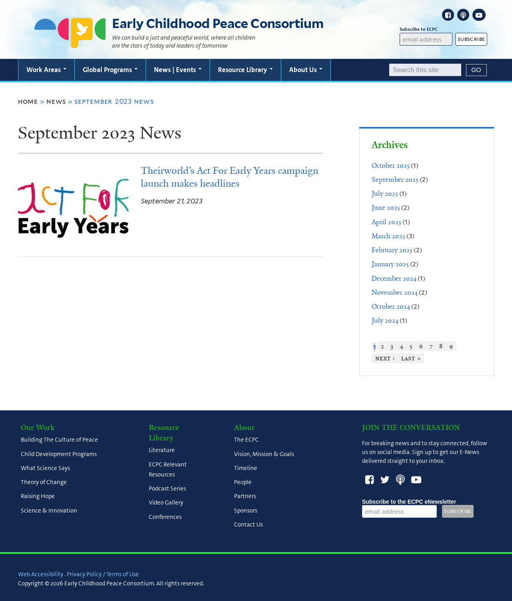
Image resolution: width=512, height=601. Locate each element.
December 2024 (394, 278)
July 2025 (385, 193)
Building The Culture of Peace (59, 440)
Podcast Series (167, 489)
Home (28, 101)
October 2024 (391, 306)
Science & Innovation (49, 511)
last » (411, 358)
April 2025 (386, 221)
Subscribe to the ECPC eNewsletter (409, 501)
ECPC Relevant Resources (168, 469)
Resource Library (245, 69)
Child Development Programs (59, 454)
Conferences (165, 517)
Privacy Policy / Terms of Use (103, 574)
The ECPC (246, 440)
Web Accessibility (40, 574)
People (243, 482)
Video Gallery (166, 503)
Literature (162, 450)
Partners (245, 496)
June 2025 (386, 207)
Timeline (245, 468)
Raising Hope (38, 496)
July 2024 (385, 320)
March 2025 (388, 235)
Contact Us (248, 525)
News (56, 101)
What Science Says (45, 468)
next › (385, 358)
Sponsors (245, 511)
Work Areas (46, 69)
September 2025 (395, 179)
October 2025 (391, 165)
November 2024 (395, 292)
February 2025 (392, 249)
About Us (305, 69)
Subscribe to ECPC (426, 29)
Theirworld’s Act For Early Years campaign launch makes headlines (229, 177)
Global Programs (110, 69)
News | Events (178, 69)
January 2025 (390, 263)
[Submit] (476, 70)
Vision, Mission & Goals (264, 454)
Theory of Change (44, 482)
